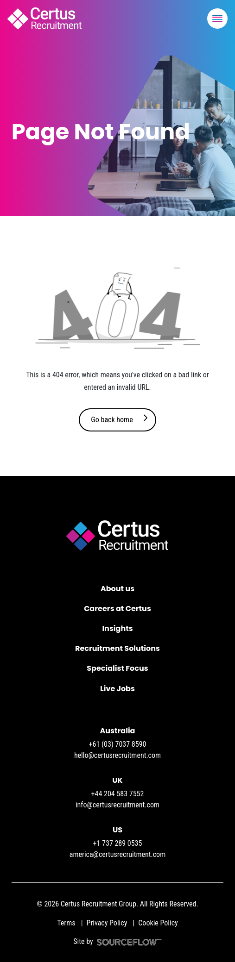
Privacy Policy (107, 922)
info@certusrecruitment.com (117, 804)
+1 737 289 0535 (117, 843)
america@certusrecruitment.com (117, 854)
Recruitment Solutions (117, 648)
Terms (66, 922)
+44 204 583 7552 (117, 793)
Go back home (112, 419)
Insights (117, 628)
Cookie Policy (158, 922)
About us (117, 588)
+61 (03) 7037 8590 (117, 744)
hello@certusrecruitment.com (117, 755)
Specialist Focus (117, 668)
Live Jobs (117, 688)
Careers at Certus (117, 608)
